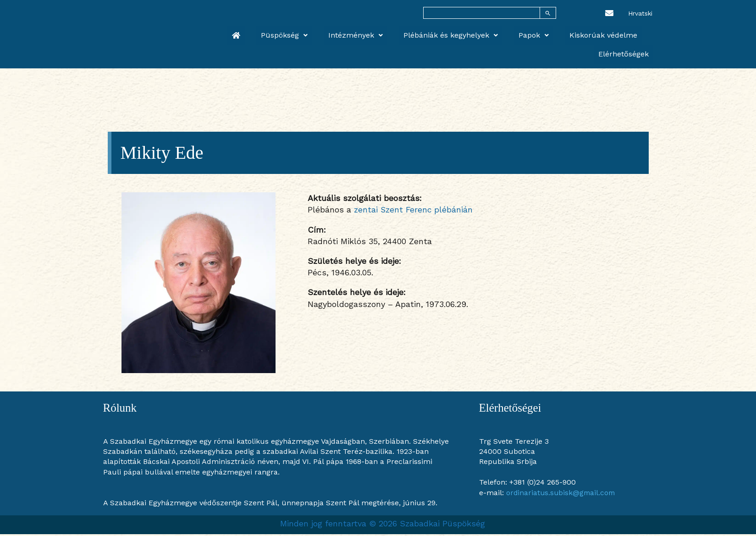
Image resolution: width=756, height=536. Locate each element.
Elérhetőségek (628, 32)
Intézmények (337, 32)
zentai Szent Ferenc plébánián (414, 211)
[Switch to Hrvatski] (640, 13)
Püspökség (275, 32)
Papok (497, 32)
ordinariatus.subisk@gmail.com (562, 494)
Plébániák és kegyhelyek (423, 32)
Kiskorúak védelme (557, 32)
